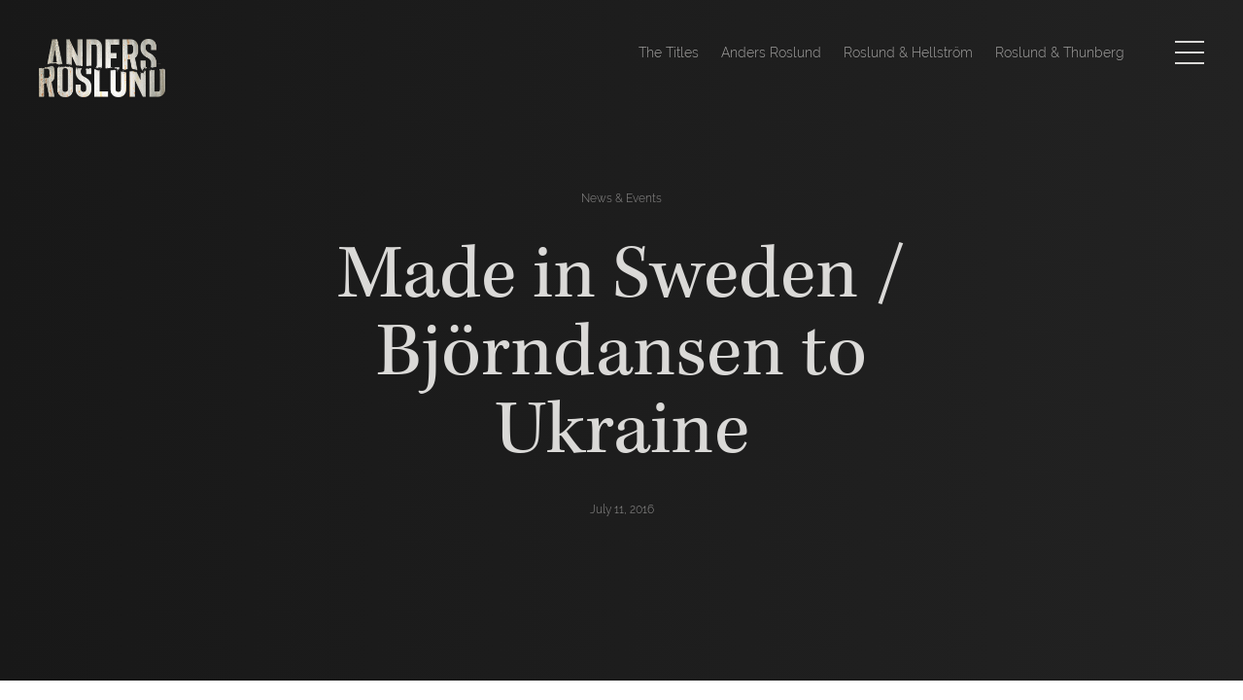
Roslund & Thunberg (1059, 52)
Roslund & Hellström (908, 52)
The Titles (669, 52)
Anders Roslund (771, 52)
